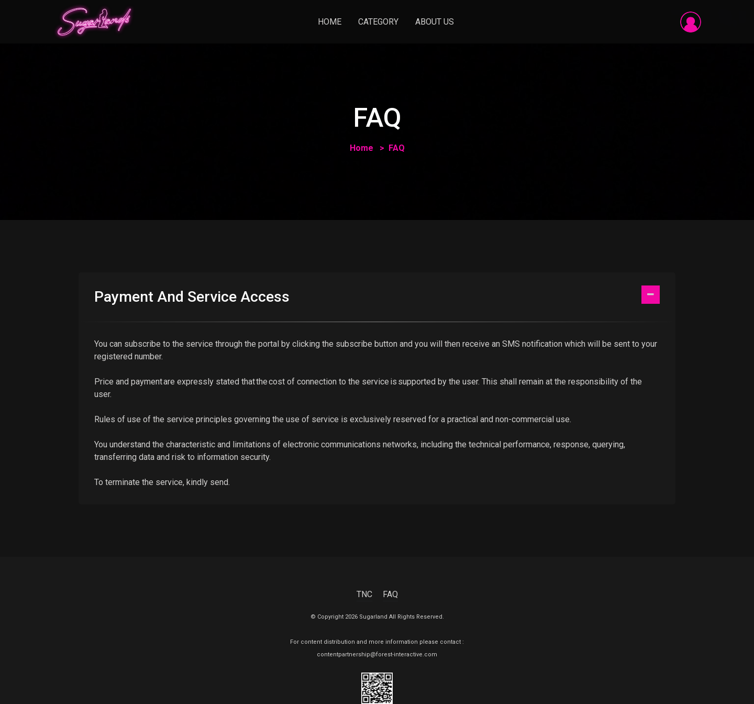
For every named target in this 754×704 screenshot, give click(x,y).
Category (378, 22)
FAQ (390, 594)
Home (329, 22)
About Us (434, 22)
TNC (364, 594)
